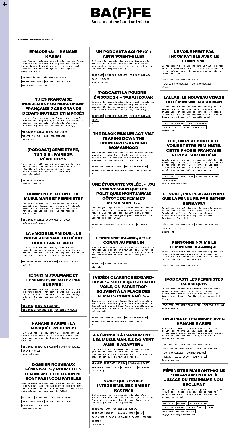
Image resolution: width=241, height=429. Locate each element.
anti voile (28, 397)
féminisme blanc (185, 176)
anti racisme (169, 344)
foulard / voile (54, 81)
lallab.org (27, 139)
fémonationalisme (195, 353)
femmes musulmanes (32, 81)
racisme (43, 85)
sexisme (190, 411)
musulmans (143, 367)
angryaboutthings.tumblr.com (178, 414)
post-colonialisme (119, 417)
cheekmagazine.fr (31, 408)
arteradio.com (100, 82)
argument (97, 363)
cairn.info (98, 424)
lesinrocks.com (170, 360)
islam (68, 81)
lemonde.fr (168, 130)
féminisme (97, 75)
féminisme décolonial (47, 306)
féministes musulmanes (175, 84)
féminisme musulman (55, 77)
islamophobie (29, 85)
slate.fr (167, 87)
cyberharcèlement (31, 77)
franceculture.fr (31, 183)
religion (105, 79)
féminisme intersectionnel (107, 166)
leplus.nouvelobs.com (174, 183)
